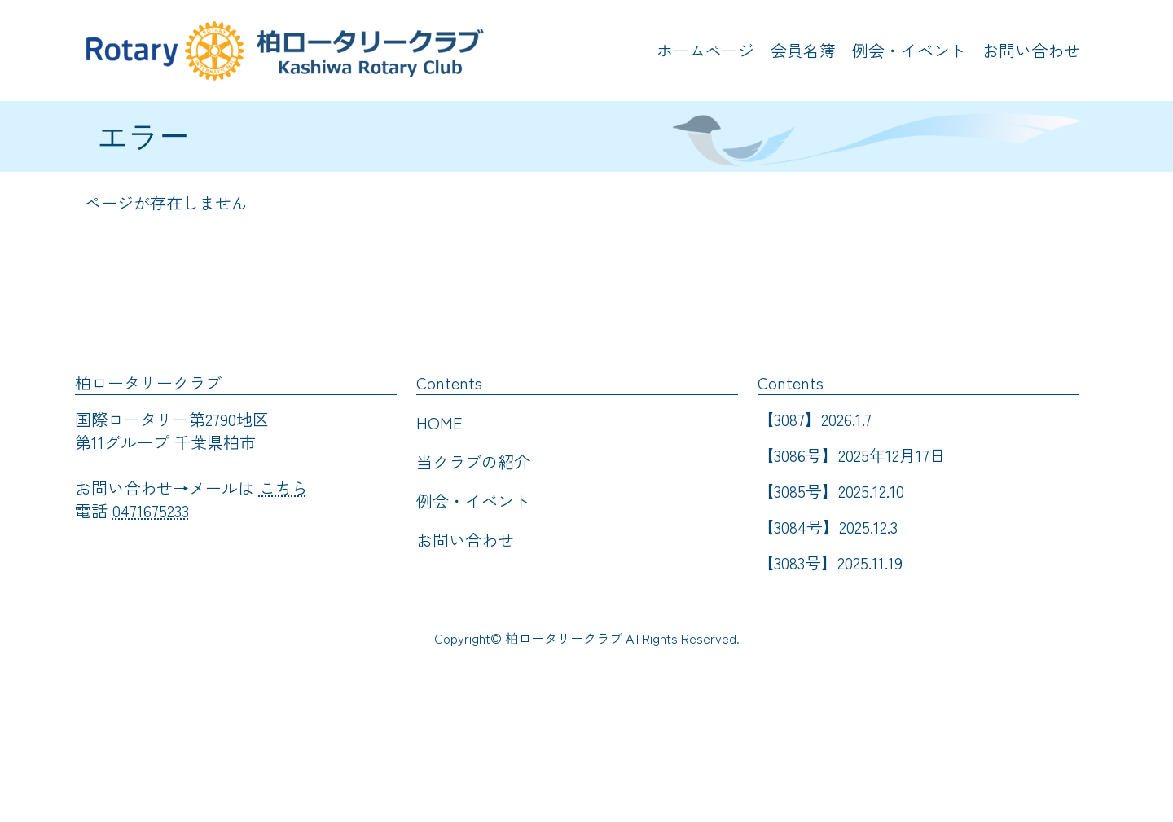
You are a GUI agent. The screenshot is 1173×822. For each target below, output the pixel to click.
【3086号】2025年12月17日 (852, 455)
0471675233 (150, 510)
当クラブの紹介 (473, 461)
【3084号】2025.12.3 (828, 526)
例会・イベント (909, 50)
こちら (283, 487)
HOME (439, 422)
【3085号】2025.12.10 (831, 491)
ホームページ (705, 50)
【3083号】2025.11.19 (830, 562)
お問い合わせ (1031, 50)
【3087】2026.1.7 (815, 419)
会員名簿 (803, 50)
